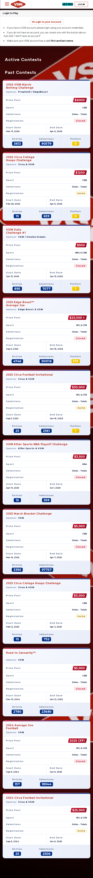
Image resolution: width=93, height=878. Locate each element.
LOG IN (81, 4)
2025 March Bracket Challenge (29, 513)
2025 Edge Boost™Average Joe (20, 304)
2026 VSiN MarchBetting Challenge (20, 86)
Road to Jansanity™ (21, 654)
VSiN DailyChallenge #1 (16, 231)
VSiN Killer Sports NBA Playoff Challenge (37, 444)
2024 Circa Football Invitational (29, 797)
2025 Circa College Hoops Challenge (33, 583)
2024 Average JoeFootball (19, 727)
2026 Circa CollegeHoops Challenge (20, 159)
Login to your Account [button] (46, 21)
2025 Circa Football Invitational (29, 374)
